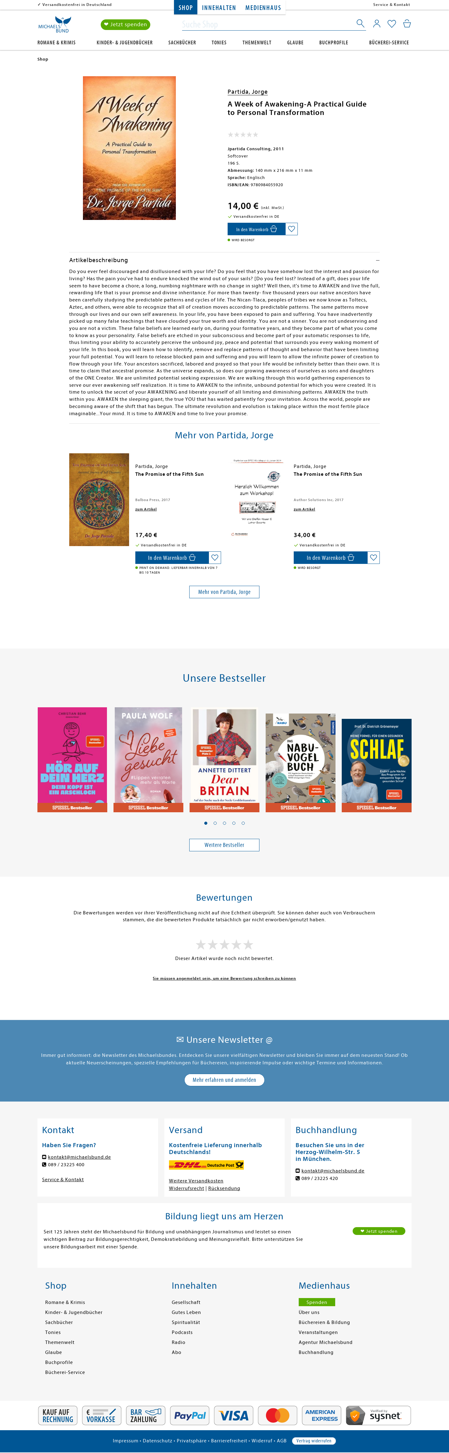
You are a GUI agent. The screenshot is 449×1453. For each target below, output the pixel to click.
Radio (179, 1342)
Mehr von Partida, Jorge (224, 591)
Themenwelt (257, 42)
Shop (186, 8)
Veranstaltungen (318, 1332)
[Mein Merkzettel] (391, 24)
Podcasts (182, 1332)
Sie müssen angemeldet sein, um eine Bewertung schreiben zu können (224, 978)
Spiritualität (186, 1322)
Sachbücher (182, 42)
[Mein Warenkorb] (407, 23)
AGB (282, 1441)
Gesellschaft (186, 1302)
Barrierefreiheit (229, 1441)
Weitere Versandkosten (196, 1181)
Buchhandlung (316, 1352)
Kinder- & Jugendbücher (125, 42)
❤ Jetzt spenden (125, 24)
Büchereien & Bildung (324, 1322)
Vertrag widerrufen (314, 1441)
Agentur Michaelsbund (326, 1342)
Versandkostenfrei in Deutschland (77, 4)
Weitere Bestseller (224, 844)
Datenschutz (157, 1441)
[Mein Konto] (376, 23)
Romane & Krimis (56, 42)
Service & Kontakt (391, 4)
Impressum (125, 1441)
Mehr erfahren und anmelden (224, 1079)
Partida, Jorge (248, 91)
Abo (176, 1352)
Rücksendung (224, 1188)
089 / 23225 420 (320, 1178)
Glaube (295, 42)
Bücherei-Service (389, 42)
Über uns (309, 1312)
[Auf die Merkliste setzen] (291, 229)
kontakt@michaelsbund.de (79, 1157)
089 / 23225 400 (66, 1164)
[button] (205, 823)
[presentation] (71, 477)
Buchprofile (333, 42)
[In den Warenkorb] (256, 229)
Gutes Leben (186, 1312)
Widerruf (262, 1441)
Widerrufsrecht (186, 1188)
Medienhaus (263, 8)
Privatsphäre (192, 1441)
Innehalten (219, 8)
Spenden (317, 1302)
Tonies (219, 42)
